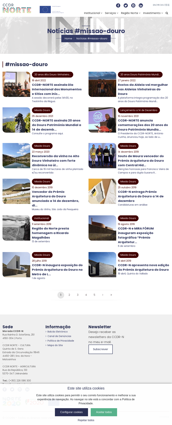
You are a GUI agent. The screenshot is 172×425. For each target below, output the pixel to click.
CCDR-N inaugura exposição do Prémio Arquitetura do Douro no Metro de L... (57, 269)
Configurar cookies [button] (71, 412)
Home (68, 38)
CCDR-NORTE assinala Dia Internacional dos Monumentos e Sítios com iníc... (57, 89)
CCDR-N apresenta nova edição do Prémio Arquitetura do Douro (143, 267)
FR (158, 5)
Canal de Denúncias (58, 336)
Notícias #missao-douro (91, 38)
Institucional (93, 13)
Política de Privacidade (60, 340)
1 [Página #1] (60, 295)
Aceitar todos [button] (104, 412)
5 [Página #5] (94, 295)
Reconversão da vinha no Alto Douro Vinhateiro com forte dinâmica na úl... (55, 160)
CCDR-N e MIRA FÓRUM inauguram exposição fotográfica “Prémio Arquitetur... (136, 235)
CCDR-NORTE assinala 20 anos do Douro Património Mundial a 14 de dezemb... (56, 125)
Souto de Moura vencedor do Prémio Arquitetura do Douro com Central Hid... (141, 160)
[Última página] (111, 295)
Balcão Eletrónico (57, 331)
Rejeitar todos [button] (86, 420)
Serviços (111, 13)
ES (162, 5)
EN (154, 5)
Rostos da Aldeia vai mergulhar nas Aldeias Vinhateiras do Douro (143, 89)
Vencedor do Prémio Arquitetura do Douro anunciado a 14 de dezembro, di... (55, 198)
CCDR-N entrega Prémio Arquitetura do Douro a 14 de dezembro (141, 196)
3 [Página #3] (77, 295)
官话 (167, 5)
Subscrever (100, 349)
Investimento (153, 13)
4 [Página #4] (86, 295)
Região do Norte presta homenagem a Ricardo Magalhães (50, 233)
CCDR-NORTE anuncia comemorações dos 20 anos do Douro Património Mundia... (143, 125)
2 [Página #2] (69, 295)
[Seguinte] (102, 295)
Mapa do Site (54, 345)
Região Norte (130, 13)
